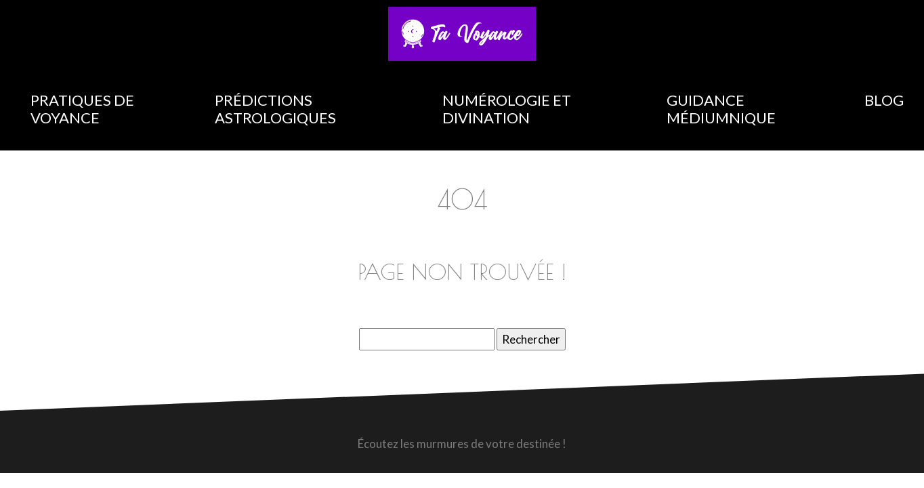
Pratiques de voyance (82, 109)
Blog (884, 100)
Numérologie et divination (506, 109)
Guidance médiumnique (721, 109)
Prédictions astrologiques (275, 109)
